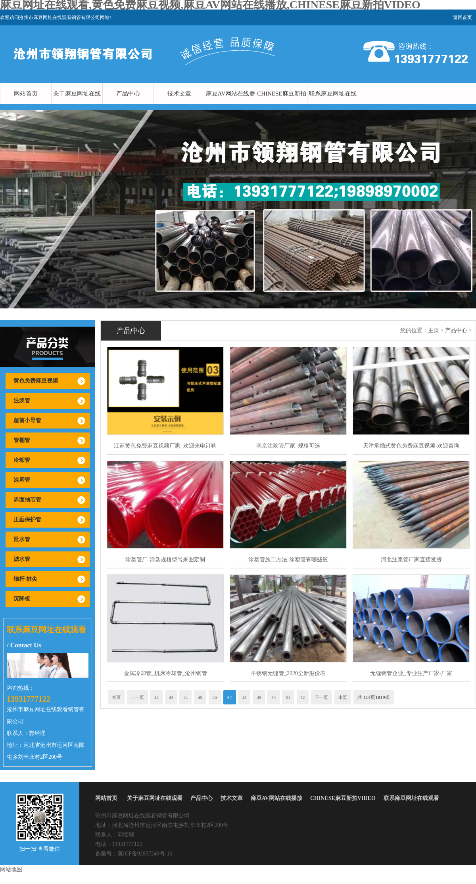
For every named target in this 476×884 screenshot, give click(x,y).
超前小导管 (27, 420)
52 (303, 697)
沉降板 (21, 599)
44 (185, 697)
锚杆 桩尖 (25, 579)
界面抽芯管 (27, 500)
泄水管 (21, 539)
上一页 (137, 697)
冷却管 (21, 460)
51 (288, 697)
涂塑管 (21, 480)
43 (171, 697)
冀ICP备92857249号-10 (144, 854)
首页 (116, 697)
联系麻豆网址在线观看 (333, 104)
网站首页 (26, 93)
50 (273, 697)
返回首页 (462, 17)
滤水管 (21, 559)
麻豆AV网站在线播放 (230, 104)
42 (156, 697)
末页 (342, 697)
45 (200, 697)
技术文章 (179, 93)
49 (259, 697)
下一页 (321, 697)
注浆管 (21, 401)
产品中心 (128, 93)
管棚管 (21, 440)
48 (244, 697)
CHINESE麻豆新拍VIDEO (281, 104)
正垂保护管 (27, 519)
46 (215, 697)
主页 (433, 330)
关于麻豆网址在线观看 (77, 104)
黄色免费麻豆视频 (35, 381)
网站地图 (11, 870)
